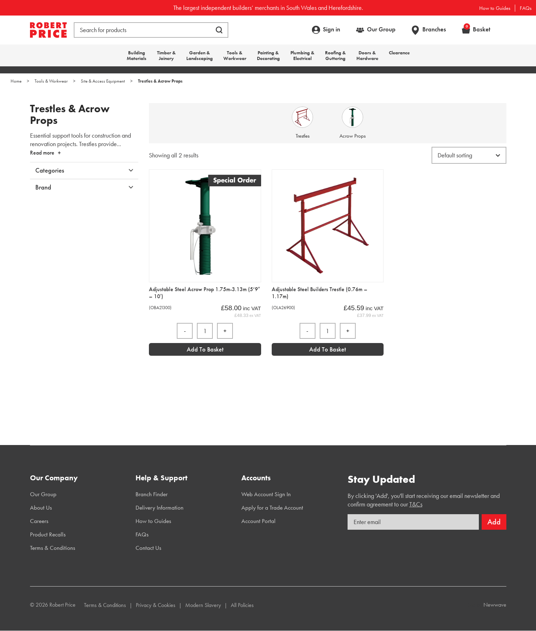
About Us (41, 507)
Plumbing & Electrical (302, 55)
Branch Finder (151, 494)
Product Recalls (48, 534)
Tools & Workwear (234, 55)
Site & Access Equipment (103, 81)
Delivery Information (159, 507)
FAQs (525, 8)
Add (494, 522)
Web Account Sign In (266, 494)
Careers (39, 521)
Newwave (494, 604)
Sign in (331, 29)
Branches (434, 29)
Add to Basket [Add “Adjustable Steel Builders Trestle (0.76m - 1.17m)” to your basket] (327, 349)
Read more (42, 152)
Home (16, 81)
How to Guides (494, 8)
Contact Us (148, 548)
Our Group (381, 29)
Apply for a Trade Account (272, 507)
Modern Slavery (203, 605)
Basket (477, 29)
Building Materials (136, 55)
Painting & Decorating (268, 55)
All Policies (242, 605)
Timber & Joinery (166, 55)
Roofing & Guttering (335, 55)
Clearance (399, 52)
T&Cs (415, 504)
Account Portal (258, 521)
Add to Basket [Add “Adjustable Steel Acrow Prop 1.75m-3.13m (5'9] (205, 349)
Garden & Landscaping (199, 55)
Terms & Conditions (52, 548)
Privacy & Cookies (155, 605)
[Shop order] (469, 155)
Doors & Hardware (367, 55)
